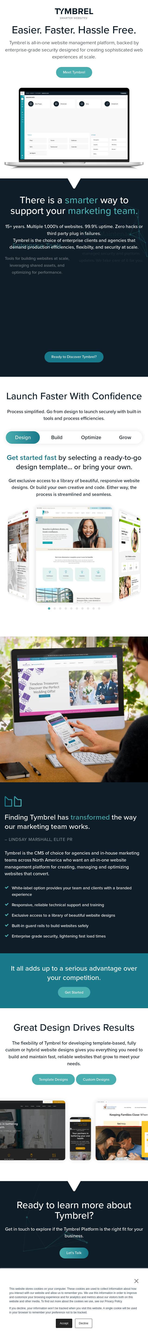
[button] (49, 608)
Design (23, 437)
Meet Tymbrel (74, 72)
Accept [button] (64, 1323)
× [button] (136, 1281)
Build (57, 437)
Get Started (74, 992)
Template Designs (53, 1079)
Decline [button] (83, 1323)
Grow (125, 437)
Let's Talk (74, 1252)
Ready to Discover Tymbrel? (74, 356)
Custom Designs (96, 1079)
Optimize (91, 437)
